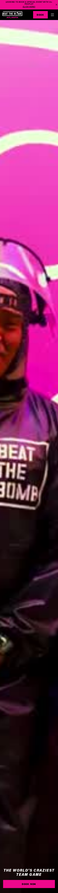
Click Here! (29, 7)
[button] (52, 15)
